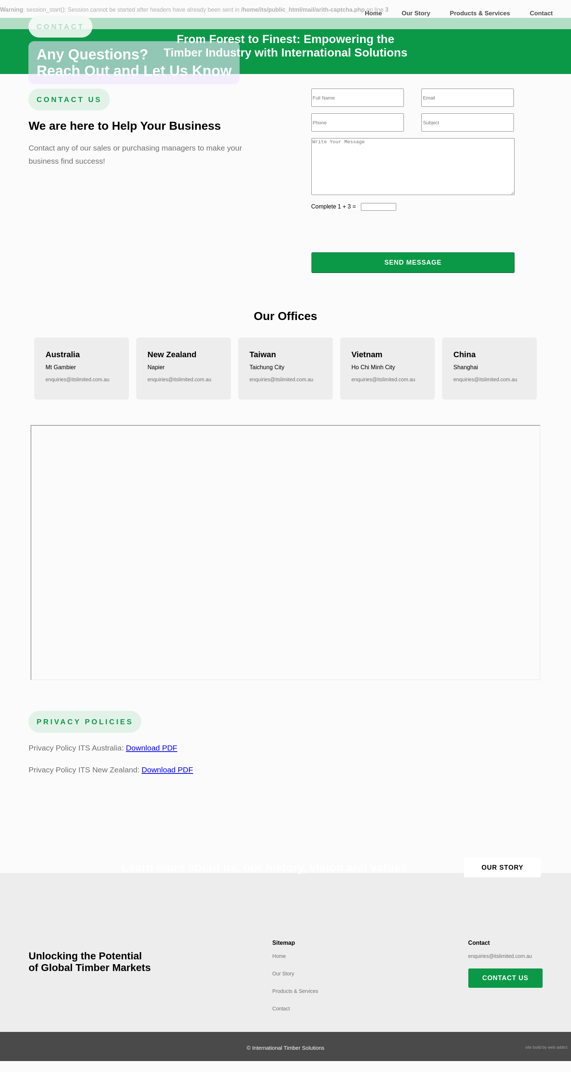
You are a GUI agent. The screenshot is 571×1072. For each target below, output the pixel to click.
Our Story (416, 13)
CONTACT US (505, 989)
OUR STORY (502, 878)
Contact (541, 13)
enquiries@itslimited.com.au (77, 390)
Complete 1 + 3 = (336, 217)
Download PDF (151, 759)
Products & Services (480, 13)
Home (373, 13)
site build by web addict (546, 1058)
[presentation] (366, 242)
